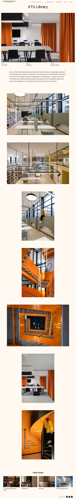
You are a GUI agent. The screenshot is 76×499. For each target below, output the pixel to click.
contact (71, 2)
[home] (9, 1)
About (65, 2)
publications (59, 2)
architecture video (49, 2)
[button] (36, 2)
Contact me (62, 496)
